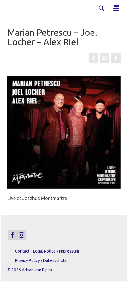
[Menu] (116, 9)
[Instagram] (21, 235)
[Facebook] (12, 235)
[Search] (101, 9)
